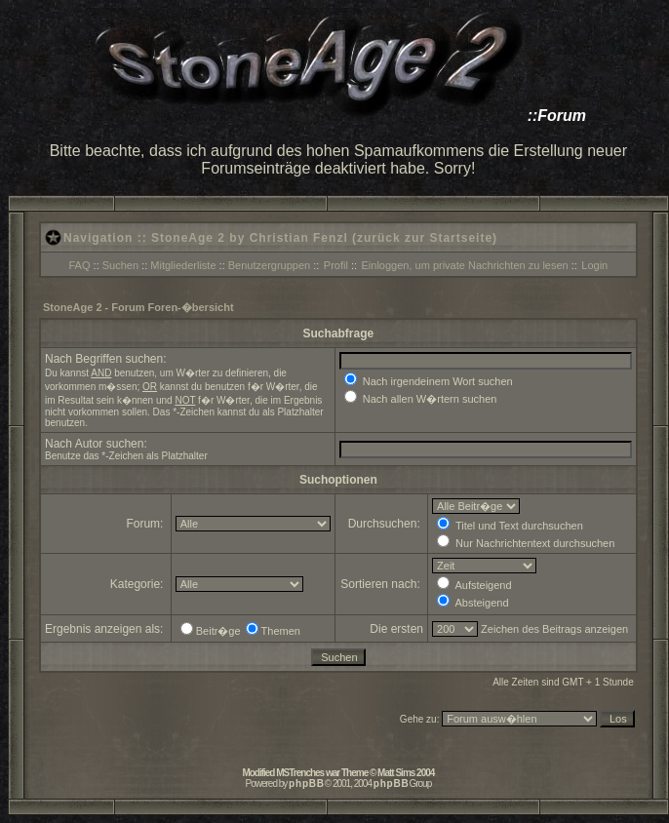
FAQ (80, 265)
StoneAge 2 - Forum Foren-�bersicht (138, 307)
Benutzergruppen (269, 265)
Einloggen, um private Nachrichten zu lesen (465, 265)
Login (594, 265)
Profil (336, 265)
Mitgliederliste (183, 265)
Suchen (120, 265)
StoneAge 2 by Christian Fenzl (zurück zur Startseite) (324, 238)
